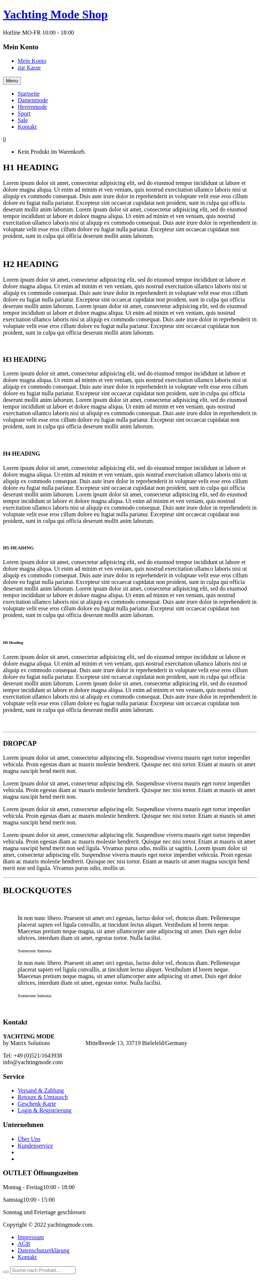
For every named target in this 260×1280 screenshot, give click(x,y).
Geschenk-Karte (37, 1104)
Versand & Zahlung (41, 1090)
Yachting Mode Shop (55, 14)
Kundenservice (35, 1145)
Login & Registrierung (44, 1110)
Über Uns (29, 1139)
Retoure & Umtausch (43, 1097)
